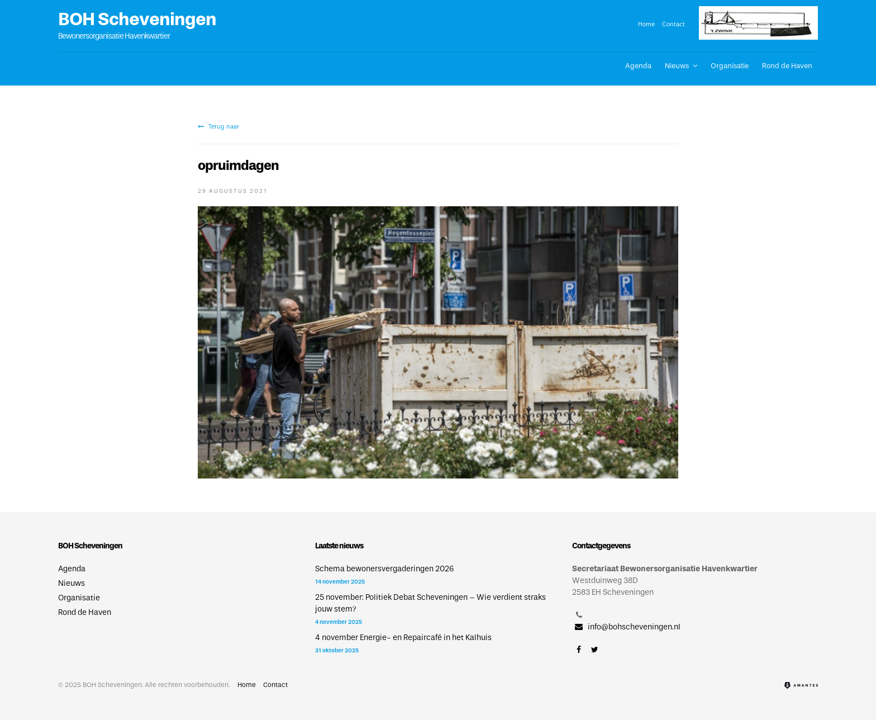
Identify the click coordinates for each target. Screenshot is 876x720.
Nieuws (677, 65)
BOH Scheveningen (137, 19)
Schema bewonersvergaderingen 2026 (384, 569)
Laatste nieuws (339, 546)
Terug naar (218, 126)
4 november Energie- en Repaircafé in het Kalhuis (403, 637)
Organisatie (730, 65)
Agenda (638, 65)
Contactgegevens (601, 546)
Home (646, 24)
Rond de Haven (787, 65)
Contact (673, 24)
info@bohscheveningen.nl (626, 627)
